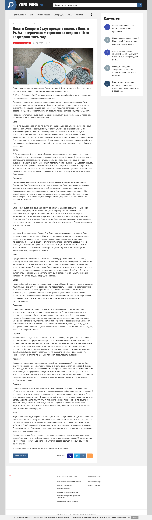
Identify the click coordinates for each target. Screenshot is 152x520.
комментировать (20, 456)
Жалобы (79, 15)
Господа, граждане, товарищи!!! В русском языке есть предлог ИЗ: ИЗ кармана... (124, 71)
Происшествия (19, 15)
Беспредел (59, 15)
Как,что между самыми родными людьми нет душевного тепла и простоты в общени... (125, 86)
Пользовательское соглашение (67, 501)
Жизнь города (43, 15)
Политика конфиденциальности (67, 492)
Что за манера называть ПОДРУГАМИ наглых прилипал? (123, 28)
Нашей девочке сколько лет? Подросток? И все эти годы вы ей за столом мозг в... (125, 41)
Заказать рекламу (94, 485)
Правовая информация (64, 485)
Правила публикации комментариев (69, 482)
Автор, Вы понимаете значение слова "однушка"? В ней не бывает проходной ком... (125, 55)
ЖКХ (69, 15)
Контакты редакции (94, 482)
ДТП (32, 15)
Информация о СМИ (64, 489)
